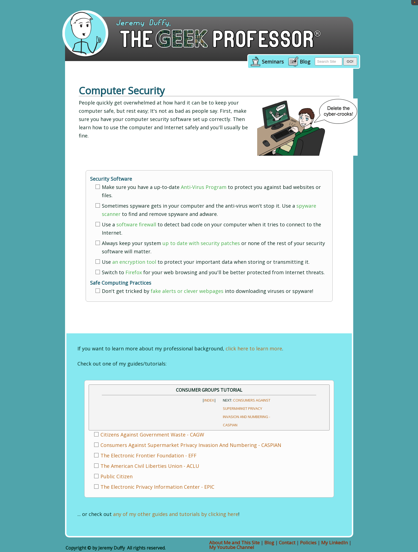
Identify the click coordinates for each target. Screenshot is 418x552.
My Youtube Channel (231, 547)
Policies (308, 542)
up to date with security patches (201, 243)
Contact (287, 542)
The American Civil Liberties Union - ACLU (149, 466)
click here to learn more (254, 348)
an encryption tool (134, 262)
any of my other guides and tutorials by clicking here (175, 514)
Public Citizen (116, 476)
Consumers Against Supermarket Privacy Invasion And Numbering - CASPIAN (190, 445)
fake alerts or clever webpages (187, 291)
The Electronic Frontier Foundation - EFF (148, 455)
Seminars (273, 62)
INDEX (209, 400)
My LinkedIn (334, 542)
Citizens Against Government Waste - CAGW (152, 434)
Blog (305, 62)
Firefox (133, 272)
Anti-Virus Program (203, 187)
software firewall (136, 224)
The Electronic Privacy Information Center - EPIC (157, 487)
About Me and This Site (234, 542)
